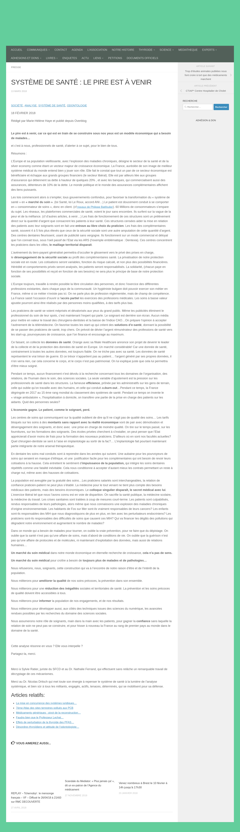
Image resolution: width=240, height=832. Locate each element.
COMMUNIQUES (37, 49)
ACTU (85, 58)
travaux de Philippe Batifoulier (97, 207)
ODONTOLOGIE (83, 105)
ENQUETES (69, 58)
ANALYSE (32, 105)
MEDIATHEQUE (188, 49)
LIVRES (50, 58)
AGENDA (77, 49)
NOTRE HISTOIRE (123, 49)
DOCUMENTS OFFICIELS (142, 58)
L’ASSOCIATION (97, 49)
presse (16, 67)
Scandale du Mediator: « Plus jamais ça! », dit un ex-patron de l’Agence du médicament (88, 785)
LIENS (97, 58)
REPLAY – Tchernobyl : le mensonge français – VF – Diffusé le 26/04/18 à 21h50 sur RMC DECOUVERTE (34, 797)
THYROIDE (146, 49)
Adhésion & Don (206, 120)
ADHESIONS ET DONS (25, 58)
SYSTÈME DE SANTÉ (56, 105)
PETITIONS (115, 58)
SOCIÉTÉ (17, 105)
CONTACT (60, 49)
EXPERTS (208, 49)
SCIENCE (165, 49)
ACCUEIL (16, 49)
